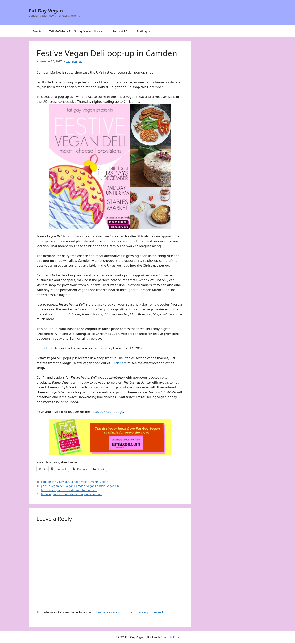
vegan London (96, 486)
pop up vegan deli (52, 486)
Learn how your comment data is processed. (130, 612)
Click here (119, 363)
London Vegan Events (84, 481)
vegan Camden (75, 486)
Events (37, 31)
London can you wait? (55, 481)
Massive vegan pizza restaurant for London (69, 490)
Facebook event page (107, 411)
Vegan (104, 481)
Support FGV (120, 31)
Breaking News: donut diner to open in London (71, 494)
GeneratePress (170, 637)
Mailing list (144, 31)
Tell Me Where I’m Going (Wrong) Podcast (77, 31)
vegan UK (113, 486)
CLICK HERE (45, 348)
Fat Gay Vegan (46, 10)
